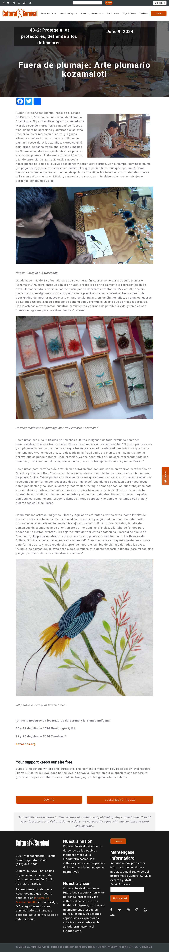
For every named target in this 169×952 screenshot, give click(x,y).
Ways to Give (128, 13)
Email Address (120, 884)
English (160, 3)
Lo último (144, 13)
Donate (49, 799)
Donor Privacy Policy (112, 946)
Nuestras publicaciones (91, 13)
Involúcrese (112, 13)
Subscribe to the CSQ (120, 799)
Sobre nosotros (48, 13)
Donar (158, 13)
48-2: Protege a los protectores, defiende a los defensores (49, 36)
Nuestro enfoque (67, 13)
